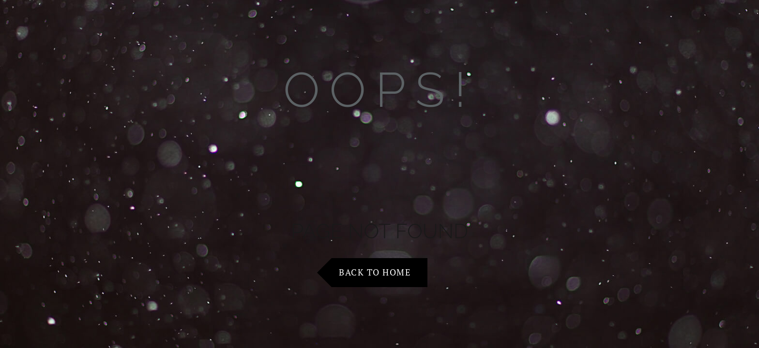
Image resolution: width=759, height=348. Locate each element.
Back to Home (374, 272)
